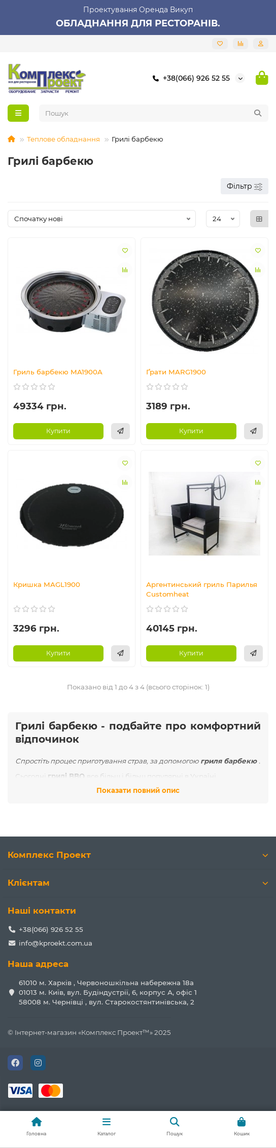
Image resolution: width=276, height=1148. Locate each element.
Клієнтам (138, 883)
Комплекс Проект (138, 855)
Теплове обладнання (63, 139)
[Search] (154, 113)
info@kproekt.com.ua (55, 943)
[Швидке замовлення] (120, 431)
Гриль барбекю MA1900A (57, 372)
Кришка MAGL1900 (46, 584)
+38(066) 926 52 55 (189, 78)
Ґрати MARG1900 (176, 372)
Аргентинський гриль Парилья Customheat (201, 589)
